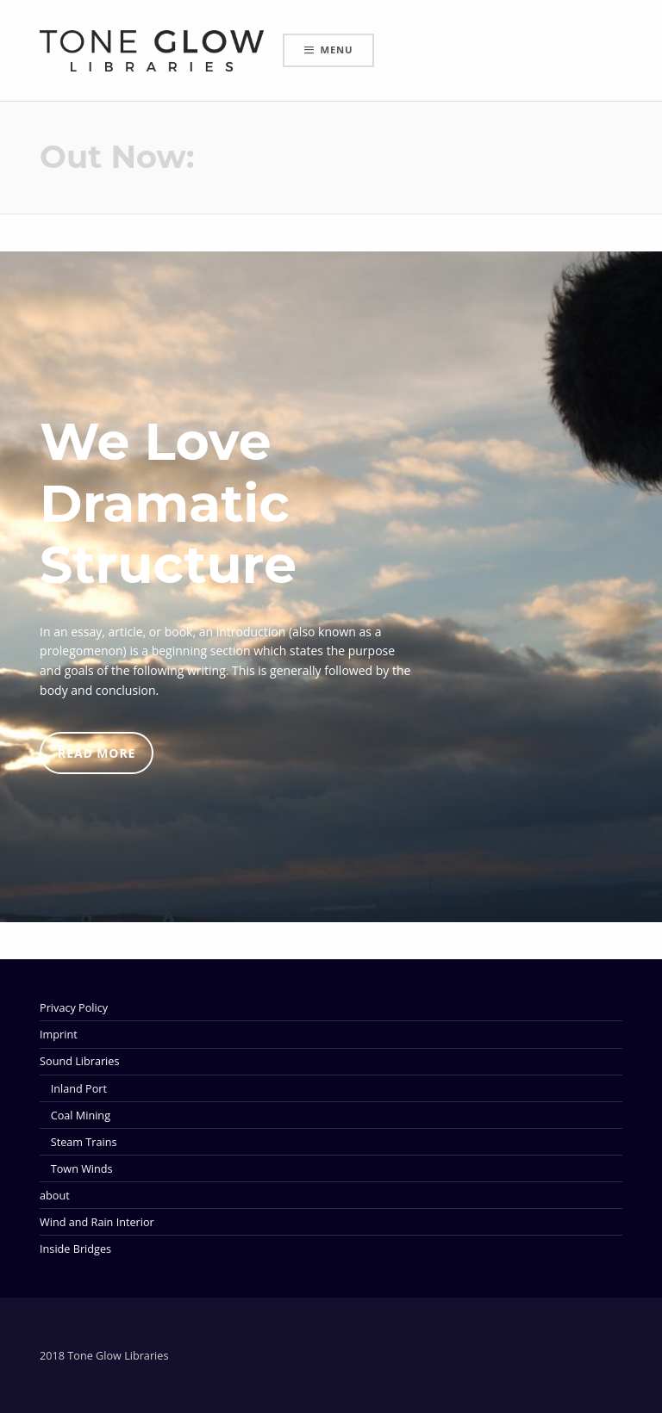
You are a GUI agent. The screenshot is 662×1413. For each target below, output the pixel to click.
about (55, 1195)
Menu (337, 49)
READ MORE (96, 753)
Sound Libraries (79, 1061)
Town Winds (82, 1168)
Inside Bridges (75, 1248)
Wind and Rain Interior (97, 1222)
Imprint (59, 1034)
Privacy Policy (74, 1007)
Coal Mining (80, 1115)
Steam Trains (84, 1142)
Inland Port (79, 1088)
